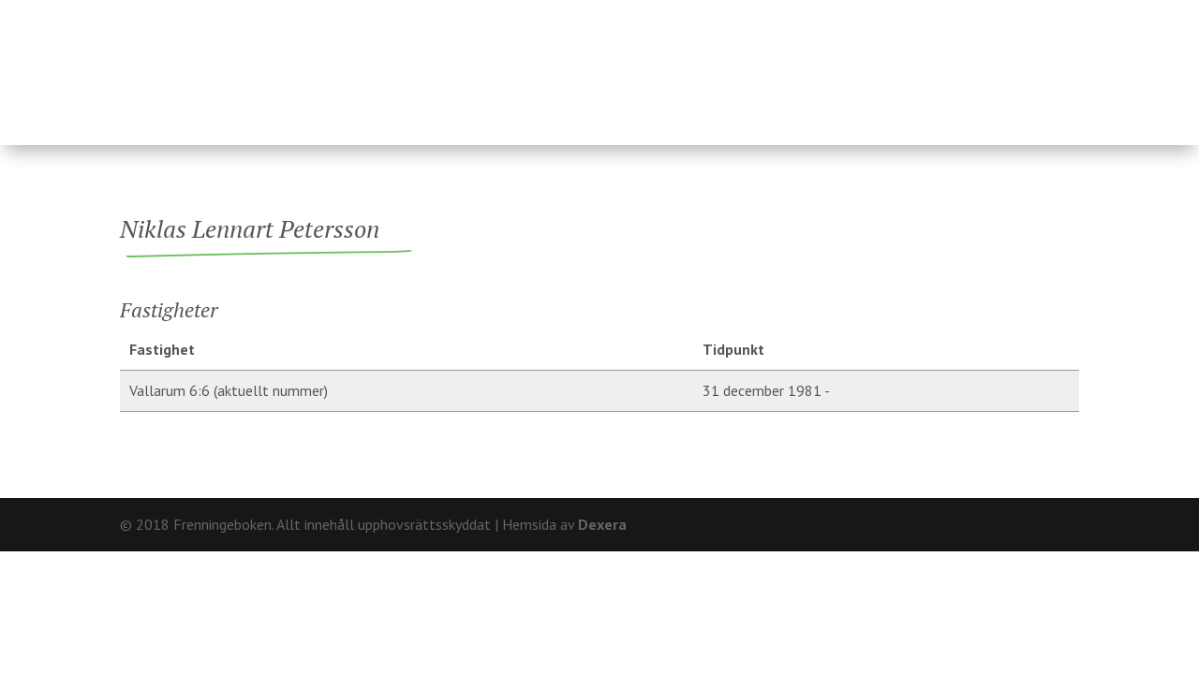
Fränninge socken (713, 68)
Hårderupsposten (944, 68)
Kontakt (1046, 14)
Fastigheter (442, 68)
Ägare (562, 68)
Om (985, 14)
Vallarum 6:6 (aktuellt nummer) (228, 390)
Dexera (602, 524)
